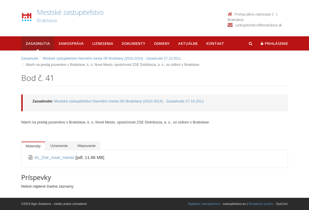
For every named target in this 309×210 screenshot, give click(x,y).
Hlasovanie (86, 146)
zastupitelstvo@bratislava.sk (258, 25)
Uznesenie (59, 146)
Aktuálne (188, 43)
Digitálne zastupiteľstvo (204, 203)
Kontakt (215, 43)
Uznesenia (102, 43)
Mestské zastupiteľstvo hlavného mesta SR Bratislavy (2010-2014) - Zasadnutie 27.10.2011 (112, 58)
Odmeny (162, 43)
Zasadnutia (38, 43)
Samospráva (71, 43)
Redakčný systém (261, 203)
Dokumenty (133, 43)
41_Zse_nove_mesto (55, 157)
